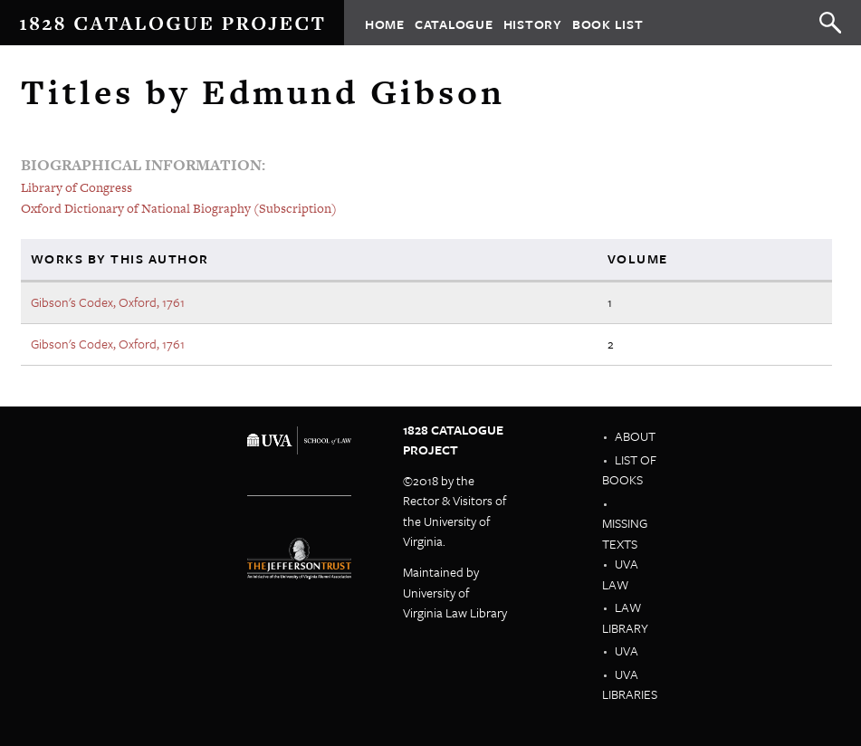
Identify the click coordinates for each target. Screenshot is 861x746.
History (532, 23)
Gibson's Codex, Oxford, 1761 (108, 301)
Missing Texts (624, 533)
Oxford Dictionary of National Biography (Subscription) (179, 208)
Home (385, 23)
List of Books (629, 470)
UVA (626, 650)
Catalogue (454, 23)
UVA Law (620, 574)
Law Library (625, 617)
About (635, 435)
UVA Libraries (629, 684)
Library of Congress (76, 187)
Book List (608, 23)
